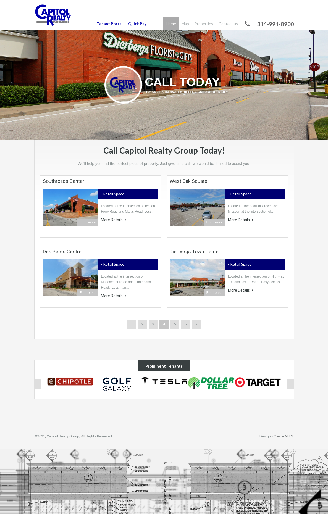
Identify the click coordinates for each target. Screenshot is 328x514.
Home (171, 23)
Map (185, 23)
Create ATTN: (284, 436)
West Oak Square (188, 181)
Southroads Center (63, 181)
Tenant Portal (110, 23)
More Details (113, 220)
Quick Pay (137, 23)
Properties (204, 23)
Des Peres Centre (62, 251)
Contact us (228, 23)
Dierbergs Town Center (195, 251)
